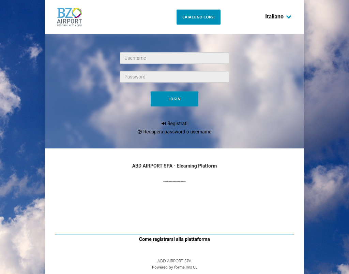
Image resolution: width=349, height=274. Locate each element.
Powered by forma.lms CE (174, 267)
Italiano (278, 16)
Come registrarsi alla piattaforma (174, 239)
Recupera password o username (177, 131)
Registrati (177, 123)
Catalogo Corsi (198, 16)
